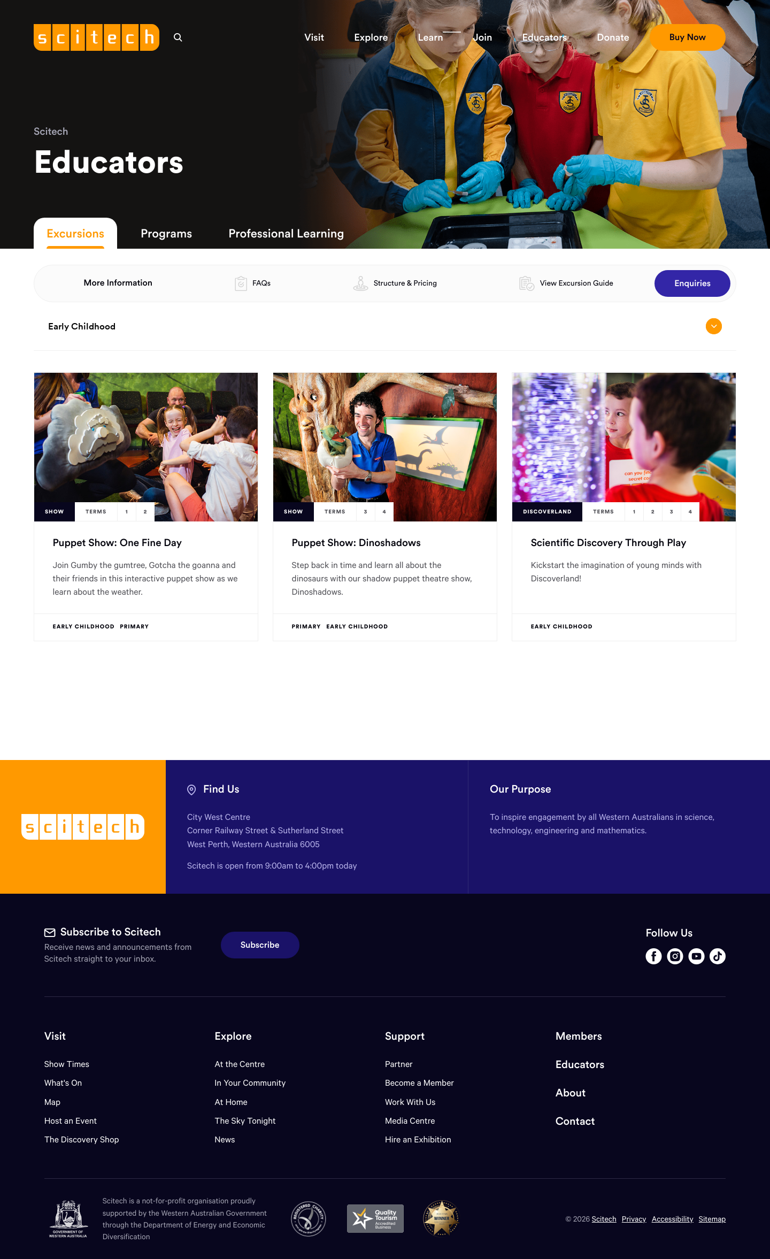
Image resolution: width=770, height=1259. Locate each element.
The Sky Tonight (245, 1120)
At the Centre (239, 1064)
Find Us (221, 789)
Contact (575, 1121)
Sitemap (712, 1219)
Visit (55, 1036)
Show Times (66, 1064)
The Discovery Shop (81, 1139)
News (224, 1139)
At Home (231, 1102)
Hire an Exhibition (418, 1139)
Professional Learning (286, 233)
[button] (314, 37)
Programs (166, 233)
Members (579, 1036)
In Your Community (250, 1082)
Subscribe (260, 945)
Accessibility (673, 1219)
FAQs (261, 283)
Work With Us (410, 1102)
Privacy (634, 1219)
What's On (63, 1082)
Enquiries (692, 283)
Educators (580, 1064)
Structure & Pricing (405, 283)
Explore (232, 1036)
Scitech (51, 131)
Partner (399, 1064)
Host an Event (70, 1120)
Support (405, 1036)
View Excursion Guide (576, 283)
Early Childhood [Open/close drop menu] (384, 326)
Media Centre (410, 1120)
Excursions (75, 233)
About (571, 1093)
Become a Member (419, 1082)
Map (59, 1102)
